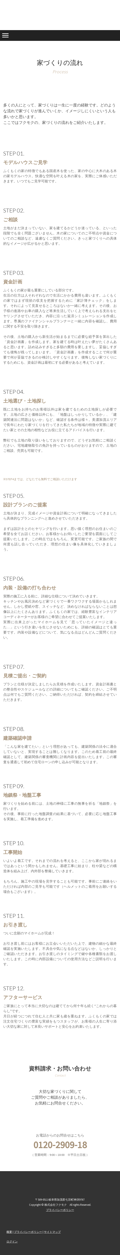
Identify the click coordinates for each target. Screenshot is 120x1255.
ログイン (12, 1241)
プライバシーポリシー (28, 1231)
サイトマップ (52, 1231)
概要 (9, 1231)
